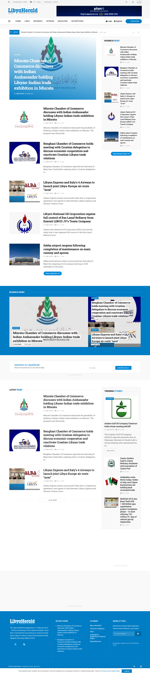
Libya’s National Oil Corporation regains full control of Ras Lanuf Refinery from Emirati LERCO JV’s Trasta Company (69, 217)
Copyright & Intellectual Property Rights (97, 636)
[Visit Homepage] (23, 11)
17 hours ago (95, 344)
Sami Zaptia (20, 93)
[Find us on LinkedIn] (138, 666)
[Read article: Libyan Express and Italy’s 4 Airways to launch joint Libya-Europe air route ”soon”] (24, 191)
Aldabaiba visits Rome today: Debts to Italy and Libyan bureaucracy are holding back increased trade (129, 484)
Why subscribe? (96, 626)
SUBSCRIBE (133, 21)
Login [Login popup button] (109, 21)
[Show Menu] (9, 21)
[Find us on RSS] (24, 644)
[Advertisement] (121, 549)
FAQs (92, 632)
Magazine (63, 21)
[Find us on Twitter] (15, 644)
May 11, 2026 (59, 193)
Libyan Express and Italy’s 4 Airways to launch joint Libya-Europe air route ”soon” (69, 185)
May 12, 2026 (59, 123)
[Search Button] (9, 2)
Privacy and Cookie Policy (110, 671)
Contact (55, 2)
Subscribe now (95, 641)
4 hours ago (27, 344)
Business (38, 21)
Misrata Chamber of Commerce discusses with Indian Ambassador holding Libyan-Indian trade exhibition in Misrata (59, 32)
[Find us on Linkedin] (20, 644)
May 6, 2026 (120, 429)
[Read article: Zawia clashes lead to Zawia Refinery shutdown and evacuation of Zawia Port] (111, 462)
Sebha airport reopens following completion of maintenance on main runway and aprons (66, 249)
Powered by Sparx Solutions (31, 666)
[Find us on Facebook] (11, 644)
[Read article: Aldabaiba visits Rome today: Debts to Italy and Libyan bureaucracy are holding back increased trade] (111, 481)
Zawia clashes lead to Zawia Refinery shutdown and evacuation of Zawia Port (129, 463)
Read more (112, 450)
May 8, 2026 (124, 472)
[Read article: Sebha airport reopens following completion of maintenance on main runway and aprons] (24, 254)
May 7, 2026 (124, 525)
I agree (126, 671)
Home (18, 21)
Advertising (47, 2)
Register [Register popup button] (118, 21)
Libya (27, 21)
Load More (53, 500)
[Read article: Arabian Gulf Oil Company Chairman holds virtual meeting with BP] (121, 408)
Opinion (50, 21)
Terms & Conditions (97, 629)
